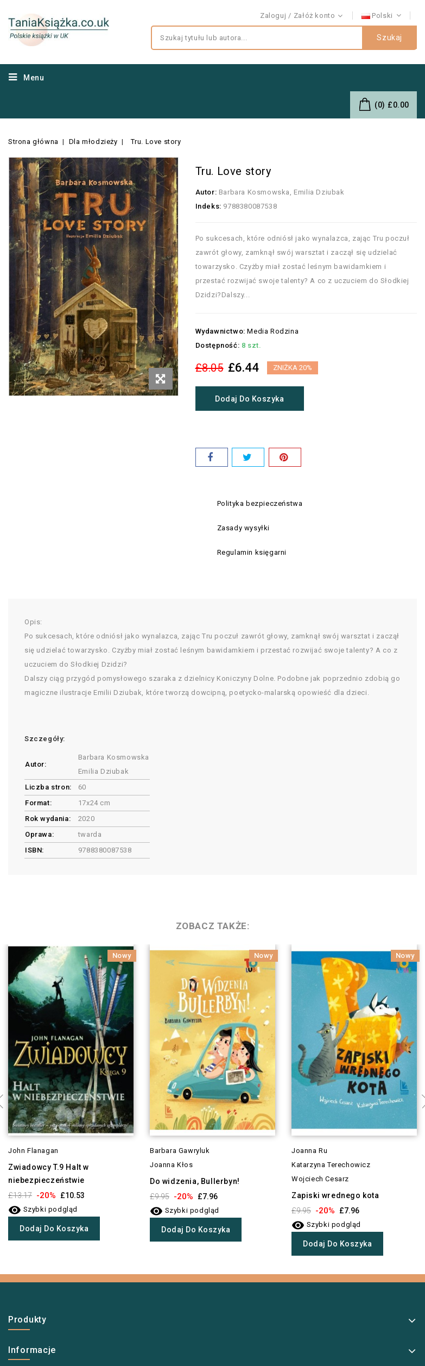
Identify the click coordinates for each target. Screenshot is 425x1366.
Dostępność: (217, 345)
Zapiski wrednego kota (335, 1195)
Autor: (206, 192)
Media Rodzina (273, 331)
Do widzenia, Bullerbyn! (195, 1181)
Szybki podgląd (43, 1209)
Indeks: (208, 206)
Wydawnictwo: (220, 331)
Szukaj (389, 38)
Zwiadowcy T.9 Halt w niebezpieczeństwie (48, 1174)
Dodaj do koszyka (252, 398)
